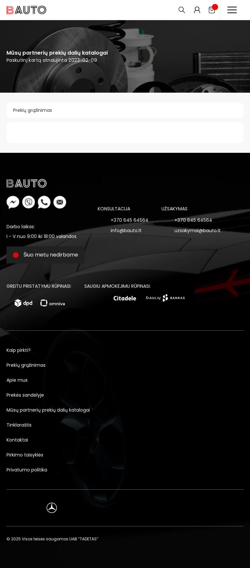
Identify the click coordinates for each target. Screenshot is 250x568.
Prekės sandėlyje (25, 395)
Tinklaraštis (19, 425)
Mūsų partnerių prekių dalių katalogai (48, 410)
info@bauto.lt (126, 230)
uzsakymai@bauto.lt (197, 230)
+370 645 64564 (129, 220)
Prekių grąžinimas (32, 110)
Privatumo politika (27, 470)
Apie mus (17, 380)
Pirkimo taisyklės (25, 455)
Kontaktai (17, 440)
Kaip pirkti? (19, 350)
